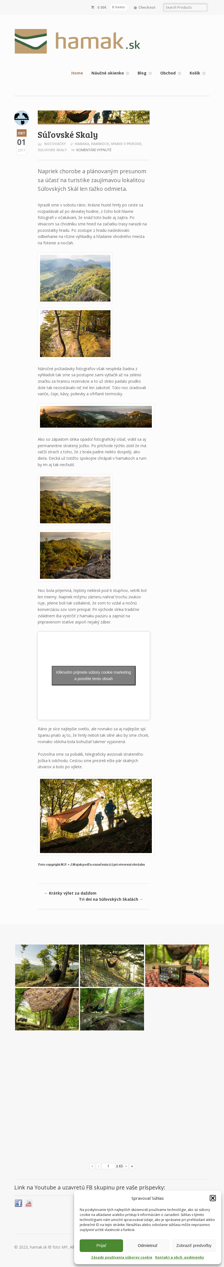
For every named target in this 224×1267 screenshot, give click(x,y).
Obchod (168, 73)
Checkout (146, 7)
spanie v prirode (126, 143)
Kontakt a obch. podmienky (179, 1257)
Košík (195, 73)
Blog (142, 73)
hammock (100, 143)
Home (77, 73)
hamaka (82, 143)
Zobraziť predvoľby (193, 1245)
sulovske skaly (52, 150)
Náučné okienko (107, 73)
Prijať (101, 1245)
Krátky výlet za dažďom (70, 893)
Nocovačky (55, 143)
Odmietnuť (148, 1245)
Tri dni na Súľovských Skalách (111, 899)
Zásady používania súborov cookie (121, 1257)
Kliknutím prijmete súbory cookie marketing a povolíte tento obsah (93, 675)
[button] (213, 1198)
